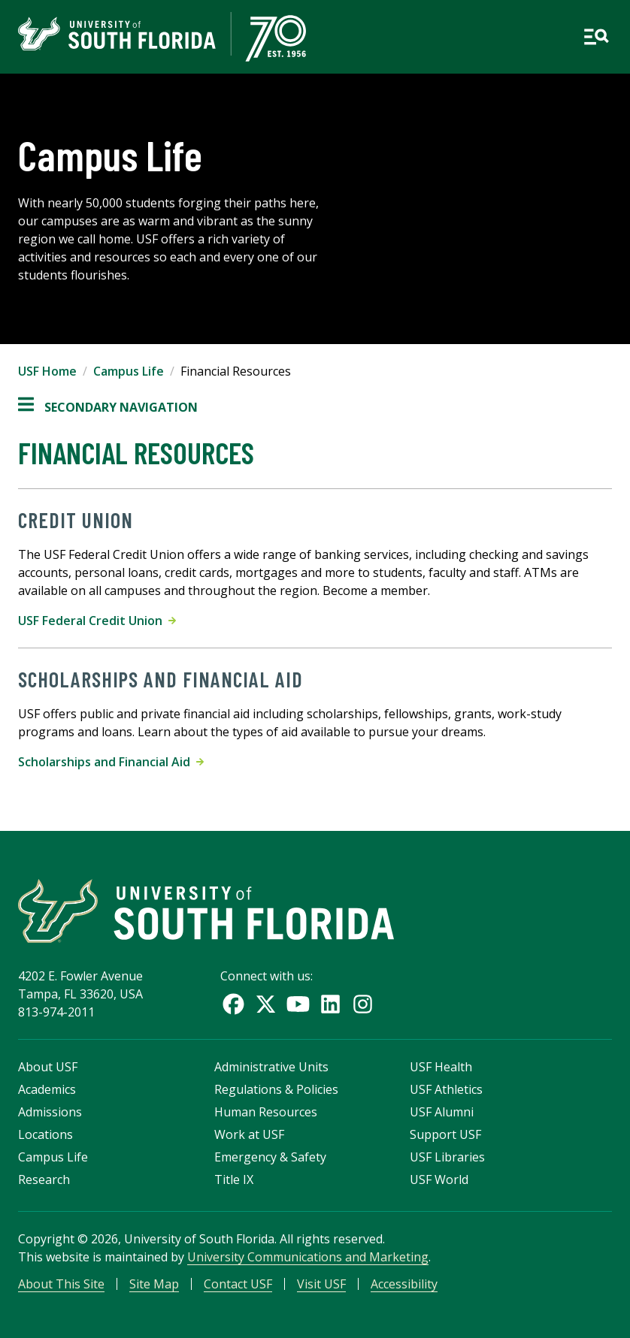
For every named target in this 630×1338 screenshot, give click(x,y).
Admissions (50, 1112)
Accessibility (404, 1284)
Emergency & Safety (270, 1157)
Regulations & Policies (276, 1089)
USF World (439, 1179)
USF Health (441, 1067)
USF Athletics (446, 1089)
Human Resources (265, 1112)
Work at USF (249, 1134)
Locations (45, 1134)
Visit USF (321, 1284)
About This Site (61, 1284)
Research (44, 1179)
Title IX (233, 1179)
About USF (47, 1067)
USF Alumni (442, 1112)
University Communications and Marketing (308, 1257)
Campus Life (128, 371)
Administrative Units (271, 1067)
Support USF (445, 1134)
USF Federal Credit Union (97, 620)
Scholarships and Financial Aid (111, 762)
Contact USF (238, 1284)
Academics (47, 1089)
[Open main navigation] (596, 37)
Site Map (154, 1284)
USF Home (47, 371)
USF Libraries (447, 1157)
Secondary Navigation (108, 407)
